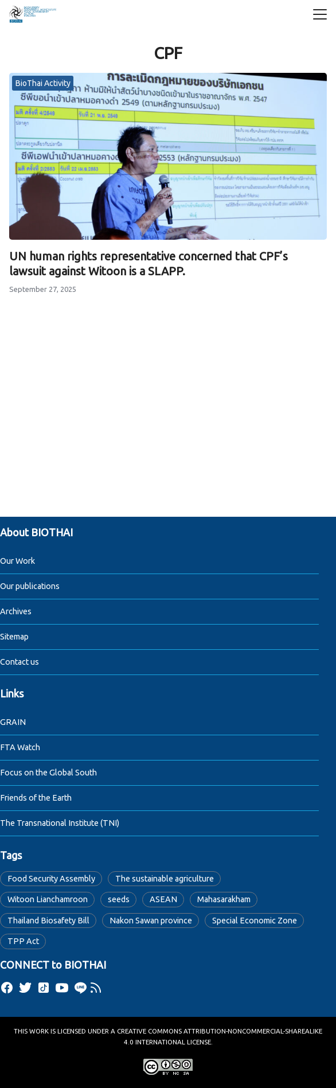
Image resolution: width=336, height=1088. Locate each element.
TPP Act (23, 941)
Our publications (30, 586)
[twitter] (25, 988)
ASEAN (163, 899)
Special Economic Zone (254, 920)
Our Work (17, 561)
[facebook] (7, 988)
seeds (119, 899)
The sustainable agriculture (164, 878)
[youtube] (62, 988)
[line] (80, 988)
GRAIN (13, 722)
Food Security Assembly (51, 878)
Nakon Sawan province (151, 920)
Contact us (19, 661)
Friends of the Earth (36, 797)
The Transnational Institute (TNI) (59, 823)
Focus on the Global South (48, 772)
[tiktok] (43, 988)
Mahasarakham (224, 899)
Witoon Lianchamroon (47, 899)
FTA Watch (20, 747)
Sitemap (14, 636)
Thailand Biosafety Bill (48, 920)
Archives (16, 611)
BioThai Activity (43, 83)
